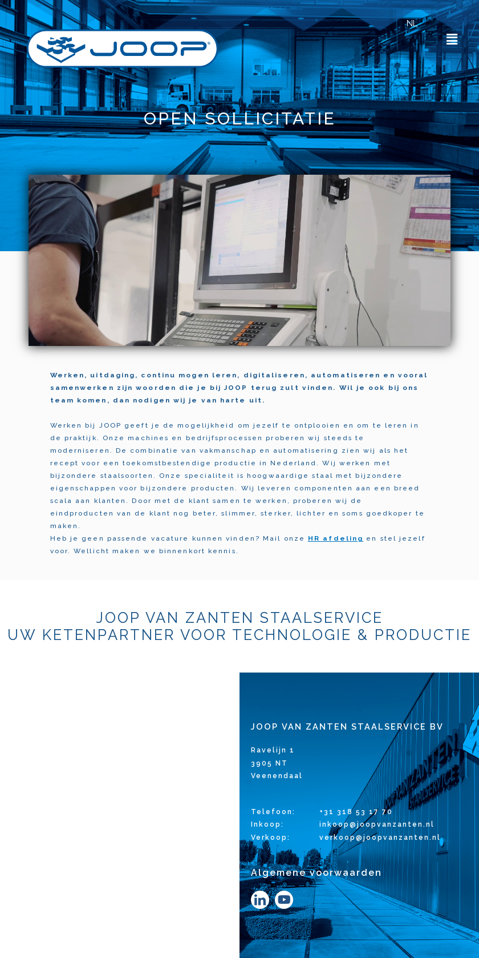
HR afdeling (335, 538)
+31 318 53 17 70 (356, 812)
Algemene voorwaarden (316, 872)
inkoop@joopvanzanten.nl (377, 824)
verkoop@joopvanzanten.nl (380, 838)
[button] (452, 39)
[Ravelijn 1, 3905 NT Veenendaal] (120, 815)
